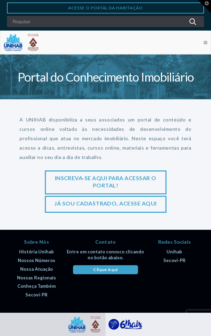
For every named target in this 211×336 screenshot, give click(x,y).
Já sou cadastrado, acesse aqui (105, 203)
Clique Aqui (105, 269)
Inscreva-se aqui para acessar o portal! (105, 181)
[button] (204, 6)
